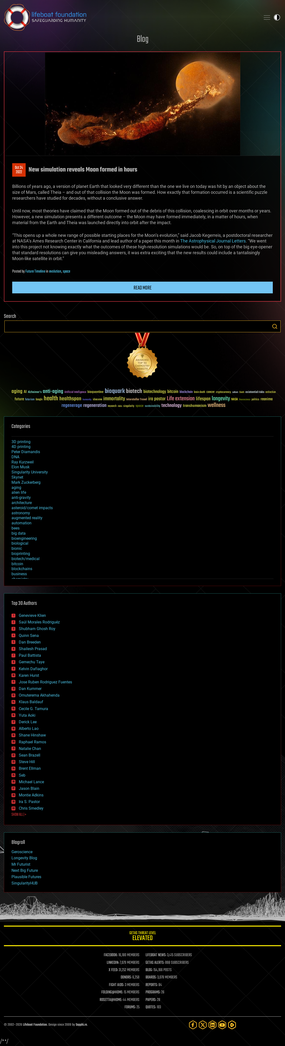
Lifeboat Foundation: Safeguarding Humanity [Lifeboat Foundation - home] (130, 17)
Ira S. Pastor (29, 801)
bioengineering (24, 538)
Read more (143, 288)
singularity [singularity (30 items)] (128, 406)
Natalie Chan (30, 748)
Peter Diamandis (25, 451)
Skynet (17, 477)
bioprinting (20, 553)
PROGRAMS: (153, 992)
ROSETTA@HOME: (111, 1000)
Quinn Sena (29, 635)
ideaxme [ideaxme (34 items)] (97, 400)
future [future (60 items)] (19, 399)
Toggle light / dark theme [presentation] (277, 17)
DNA (15, 457)
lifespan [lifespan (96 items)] (203, 399)
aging (16, 487)
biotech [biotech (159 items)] (134, 391)
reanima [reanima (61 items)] (267, 399)
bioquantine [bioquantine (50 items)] (95, 392)
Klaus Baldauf (31, 702)
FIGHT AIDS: (116, 985)
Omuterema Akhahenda (39, 695)
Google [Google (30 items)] (39, 399)
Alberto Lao (29, 728)
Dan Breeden (30, 642)
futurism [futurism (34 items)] (29, 400)
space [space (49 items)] (140, 406)
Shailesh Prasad (33, 648)
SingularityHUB (24, 883)
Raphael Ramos (32, 742)
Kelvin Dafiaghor (33, 669)
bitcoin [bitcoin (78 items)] (172, 391)
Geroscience (21, 852)
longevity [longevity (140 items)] (221, 399)
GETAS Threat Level (142, 936)
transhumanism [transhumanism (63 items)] (194, 405)
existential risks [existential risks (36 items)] (254, 392)
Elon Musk (20, 467)
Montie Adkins (31, 795)
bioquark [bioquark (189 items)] (115, 391)
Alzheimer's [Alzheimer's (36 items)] (35, 392)
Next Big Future (24, 870)
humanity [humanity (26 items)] (87, 399)
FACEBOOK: (111, 955)
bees (15, 528)
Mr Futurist (20, 864)
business (19, 574)
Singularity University (29, 472)
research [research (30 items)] (112, 406)
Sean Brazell (29, 755)
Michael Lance (31, 782)
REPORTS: (152, 985)
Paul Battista (30, 655)
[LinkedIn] (212, 1025)
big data (18, 533)
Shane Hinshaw (32, 735)
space (66, 271)
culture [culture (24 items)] (235, 392)
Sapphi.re (81, 1025)
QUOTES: (151, 1007)
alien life (18, 492)
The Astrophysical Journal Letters (213, 240)
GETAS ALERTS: (155, 963)
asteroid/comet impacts (32, 508)
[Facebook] (193, 1025)
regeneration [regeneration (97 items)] (94, 405)
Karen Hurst (29, 675)
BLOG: (149, 970)
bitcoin (17, 564)
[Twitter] (203, 1025)
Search (275, 326)
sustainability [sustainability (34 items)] (152, 406)
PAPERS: (151, 1000)
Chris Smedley (31, 808)
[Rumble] (232, 1025)
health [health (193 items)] (51, 398)
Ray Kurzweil (22, 462)
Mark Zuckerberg (26, 482)
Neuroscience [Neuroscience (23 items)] (244, 400)
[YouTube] (222, 1025)
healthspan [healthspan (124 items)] (70, 399)
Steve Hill (27, 761)
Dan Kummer (30, 688)
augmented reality (26, 518)
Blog (142, 39)
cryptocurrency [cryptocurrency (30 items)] (223, 392)
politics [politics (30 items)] (255, 399)
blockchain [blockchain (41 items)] (186, 392)
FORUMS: (130, 1007)
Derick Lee (28, 722)
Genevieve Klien (32, 615)
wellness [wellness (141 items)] (216, 405)
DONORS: (126, 977)
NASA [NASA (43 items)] (234, 400)
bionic (16, 548)
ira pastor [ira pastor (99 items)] (157, 399)
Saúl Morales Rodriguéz (39, 622)
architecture (21, 502)
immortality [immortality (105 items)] (114, 399)
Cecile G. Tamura (33, 708)
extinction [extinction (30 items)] (270, 392)
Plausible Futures (26, 876)
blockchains (21, 568)
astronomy (20, 513)
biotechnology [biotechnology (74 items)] (154, 391)
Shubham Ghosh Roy (37, 628)
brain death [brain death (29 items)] (199, 392)
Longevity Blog (24, 858)
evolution (55, 271)
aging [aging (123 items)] (16, 392)
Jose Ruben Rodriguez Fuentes (45, 682)
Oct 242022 (19, 170)
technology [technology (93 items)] (171, 406)
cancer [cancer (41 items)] (210, 392)
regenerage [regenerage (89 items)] (72, 405)
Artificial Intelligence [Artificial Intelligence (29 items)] (75, 392)
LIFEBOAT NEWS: (156, 955)
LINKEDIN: (113, 963)
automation (21, 523)
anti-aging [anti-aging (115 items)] (53, 392)
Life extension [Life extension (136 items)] (181, 399)
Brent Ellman (30, 768)
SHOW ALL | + (18, 815)
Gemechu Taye (31, 662)
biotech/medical (25, 558)
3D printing (21, 441)
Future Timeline (35, 271)
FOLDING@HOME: (112, 992)
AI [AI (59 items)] (25, 392)
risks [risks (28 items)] (120, 406)
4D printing (21, 446)
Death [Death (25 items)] (241, 392)
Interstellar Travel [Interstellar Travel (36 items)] (136, 400)
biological (19, 543)
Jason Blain (29, 788)
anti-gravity (21, 497)
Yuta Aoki (27, 715)
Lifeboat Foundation (35, 1025)
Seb (22, 775)
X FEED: (113, 970)
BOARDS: (151, 977)
